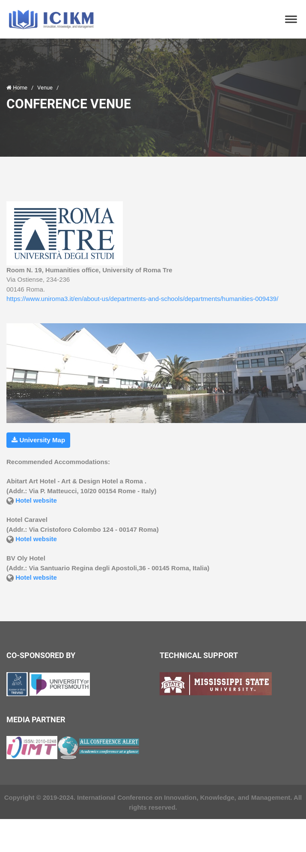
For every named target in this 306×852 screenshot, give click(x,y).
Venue (45, 87)
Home (17, 87)
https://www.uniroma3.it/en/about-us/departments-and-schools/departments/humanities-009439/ (142, 298)
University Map (38, 440)
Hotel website (36, 500)
